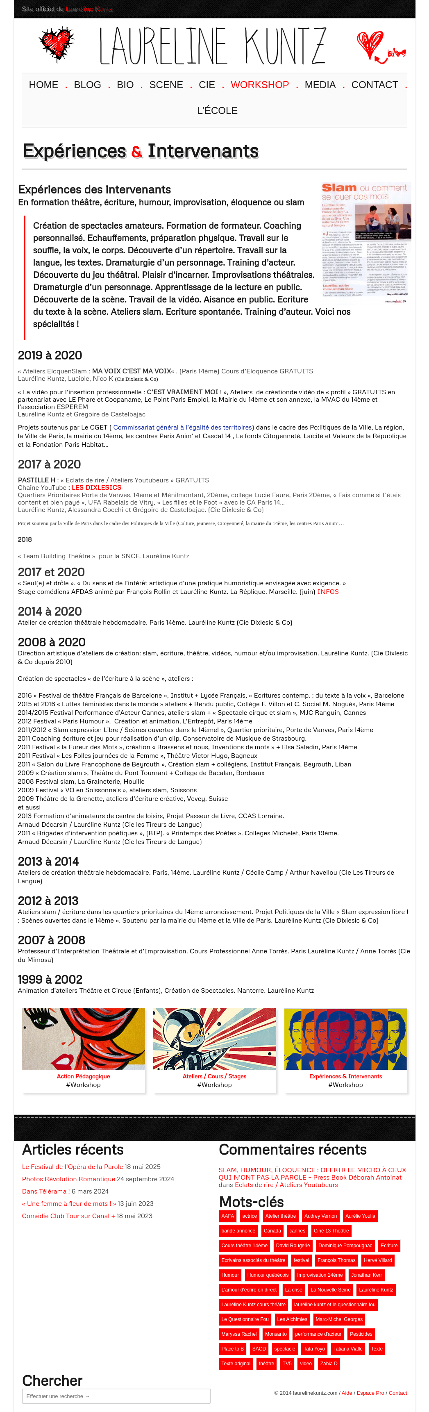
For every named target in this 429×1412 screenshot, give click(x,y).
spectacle (285, 1349)
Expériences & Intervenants (345, 1076)
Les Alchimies (292, 1319)
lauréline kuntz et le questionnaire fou (335, 1304)
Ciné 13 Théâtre (331, 1231)
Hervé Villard (378, 1260)
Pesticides (361, 1334)
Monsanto (276, 1334)
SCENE (170, 84)
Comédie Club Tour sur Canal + (68, 1216)
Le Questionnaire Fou (245, 1319)
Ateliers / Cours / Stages (215, 1076)
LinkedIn (385, 8)
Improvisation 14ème (320, 1275)
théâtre (266, 1364)
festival (301, 1260)
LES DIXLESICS (96, 487)
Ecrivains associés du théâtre (254, 1260)
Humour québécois (268, 1275)
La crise (293, 1290)
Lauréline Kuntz (89, 9)
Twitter (400, 8)
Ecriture (389, 1245)
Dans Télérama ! (46, 1191)
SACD (259, 1349)
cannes (298, 1231)
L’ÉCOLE (217, 110)
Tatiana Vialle (348, 1349)
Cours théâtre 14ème (245, 1245)
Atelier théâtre (281, 1216)
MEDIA (324, 84)
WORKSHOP (264, 84)
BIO (129, 84)
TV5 (287, 1364)
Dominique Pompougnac (345, 1245)
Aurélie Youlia (360, 1216)
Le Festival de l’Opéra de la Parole (72, 1166)
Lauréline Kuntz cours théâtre (254, 1304)
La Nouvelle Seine (330, 1290)
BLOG (91, 84)
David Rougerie (293, 1245)
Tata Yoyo (314, 1349)
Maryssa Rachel (239, 1334)
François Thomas (336, 1260)
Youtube (356, 8)
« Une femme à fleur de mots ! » (69, 1203)
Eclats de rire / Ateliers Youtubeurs (286, 1184)
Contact (398, 1393)
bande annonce (239, 1231)
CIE (211, 84)
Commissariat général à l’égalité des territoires (182, 427)
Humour (230, 1275)
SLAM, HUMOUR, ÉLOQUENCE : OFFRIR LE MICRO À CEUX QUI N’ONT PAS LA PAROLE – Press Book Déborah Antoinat (312, 1173)
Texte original (236, 1364)
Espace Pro (370, 1393)
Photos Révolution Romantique (69, 1179)
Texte (377, 1349)
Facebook (370, 8)
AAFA (228, 1216)
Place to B (233, 1349)
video (306, 1364)
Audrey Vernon (320, 1216)
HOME (47, 84)
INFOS (328, 591)
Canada (272, 1231)
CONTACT (379, 84)
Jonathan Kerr (366, 1275)
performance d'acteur (318, 1334)
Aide (347, 1393)
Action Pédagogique (83, 1076)
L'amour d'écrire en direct (249, 1290)
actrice (250, 1216)
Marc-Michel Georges (339, 1319)
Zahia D (329, 1364)
